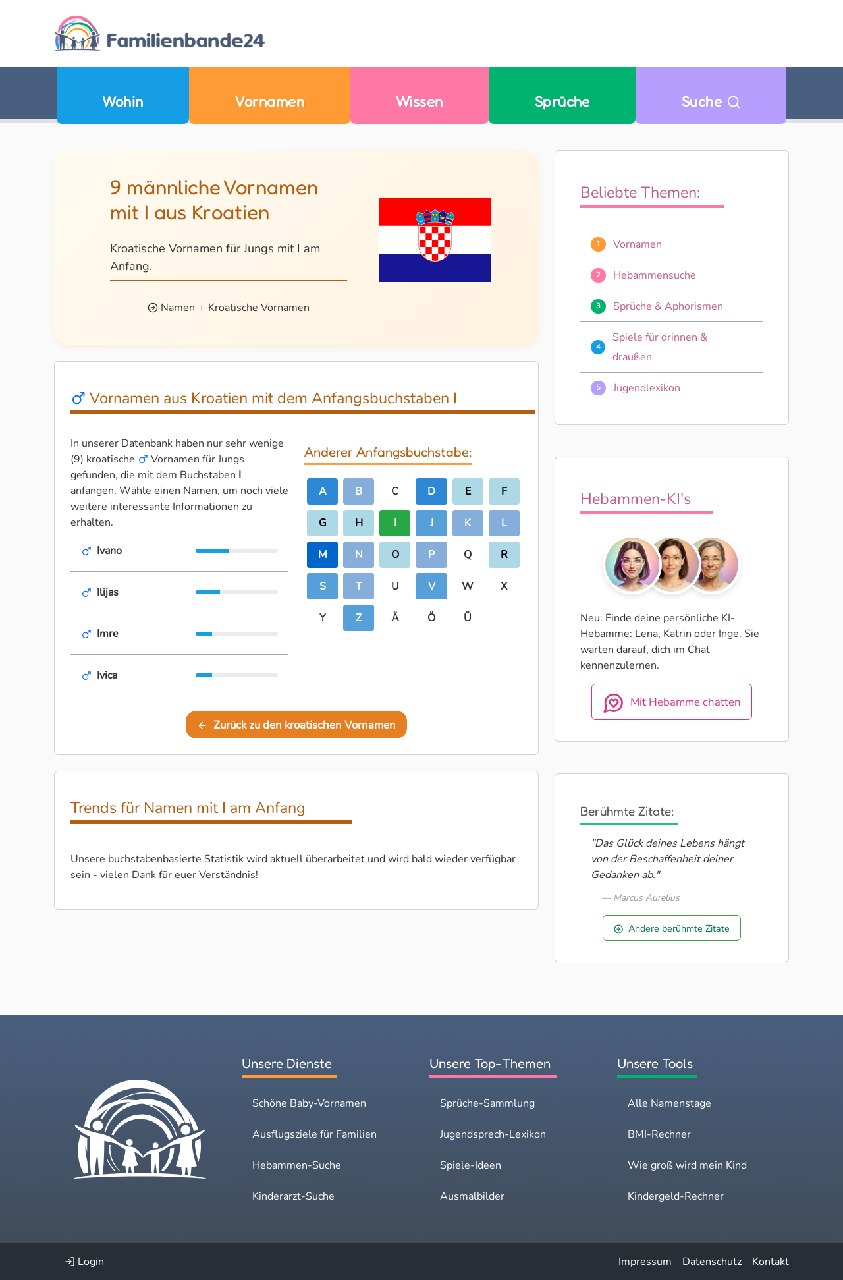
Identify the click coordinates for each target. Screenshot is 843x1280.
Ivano (109, 550)
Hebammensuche (654, 275)
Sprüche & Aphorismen (668, 306)
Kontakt (770, 1261)
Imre (108, 633)
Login (84, 1261)
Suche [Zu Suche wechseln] (711, 101)
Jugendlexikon (646, 388)
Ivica (107, 675)
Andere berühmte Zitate (672, 928)
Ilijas (108, 592)
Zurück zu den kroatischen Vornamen (296, 725)
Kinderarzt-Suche (293, 1196)
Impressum (645, 1261)
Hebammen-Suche (296, 1165)
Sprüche (562, 101)
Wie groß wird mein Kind (687, 1165)
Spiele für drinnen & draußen (659, 347)
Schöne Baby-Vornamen (309, 1103)
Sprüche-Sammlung (487, 1103)
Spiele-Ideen (470, 1165)
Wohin (122, 101)
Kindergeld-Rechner (676, 1196)
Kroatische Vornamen (259, 307)
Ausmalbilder (472, 1196)
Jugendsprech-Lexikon (493, 1134)
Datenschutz (712, 1261)
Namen (178, 307)
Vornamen (269, 101)
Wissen (419, 101)
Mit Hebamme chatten (672, 703)
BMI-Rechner (659, 1134)
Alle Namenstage (669, 1103)
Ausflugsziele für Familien (314, 1134)
